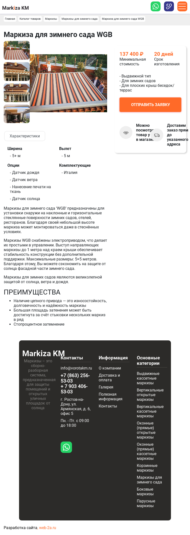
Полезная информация (110, 396)
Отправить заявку (150, 104)
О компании (110, 368)
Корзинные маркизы (147, 468)
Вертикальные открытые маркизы (150, 395)
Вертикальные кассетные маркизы (150, 411)
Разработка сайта (20, 527)
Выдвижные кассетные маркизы (148, 378)
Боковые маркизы (145, 491)
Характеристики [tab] (25, 136)
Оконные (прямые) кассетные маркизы (146, 451)
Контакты (108, 406)
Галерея (106, 387)
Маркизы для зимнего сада (149, 479)
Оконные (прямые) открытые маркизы (146, 430)
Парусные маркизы (146, 503)
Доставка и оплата (109, 377)
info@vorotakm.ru (76, 368)
